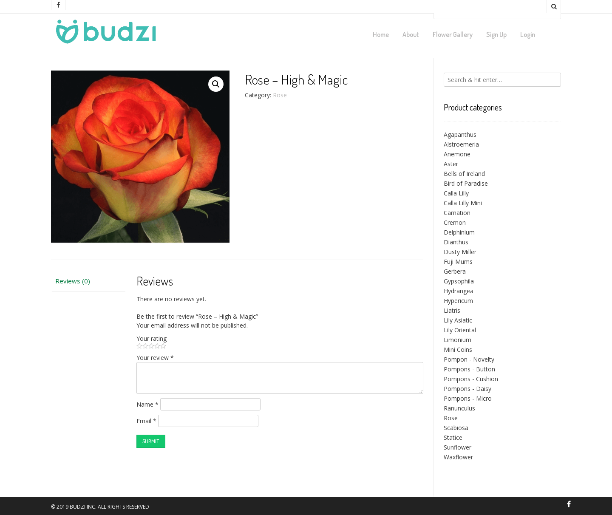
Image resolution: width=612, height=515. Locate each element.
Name (147, 404)
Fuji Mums (458, 262)
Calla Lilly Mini (463, 203)
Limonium (457, 340)
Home (381, 34)
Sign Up (496, 34)
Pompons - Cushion (471, 379)
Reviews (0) (72, 281)
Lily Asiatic (458, 320)
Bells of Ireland (464, 174)
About (410, 34)
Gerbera (455, 271)
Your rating (151, 338)
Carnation (457, 213)
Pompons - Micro (468, 398)
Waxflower (458, 457)
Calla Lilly (456, 193)
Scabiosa (456, 428)
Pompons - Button (469, 369)
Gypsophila (459, 281)
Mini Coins (458, 349)
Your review (155, 358)
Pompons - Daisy (467, 389)
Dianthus (456, 242)
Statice (453, 437)
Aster (451, 164)
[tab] (88, 281)
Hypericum (458, 301)
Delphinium (459, 232)
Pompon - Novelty (469, 359)
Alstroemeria (461, 144)
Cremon (455, 222)
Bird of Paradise (466, 183)
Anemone (457, 154)
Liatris (452, 310)
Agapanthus (460, 134)
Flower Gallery (453, 34)
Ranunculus (459, 408)
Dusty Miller (460, 252)
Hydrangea (458, 291)
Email (146, 421)
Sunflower (457, 447)
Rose (280, 95)
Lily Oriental (460, 330)
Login (527, 34)
